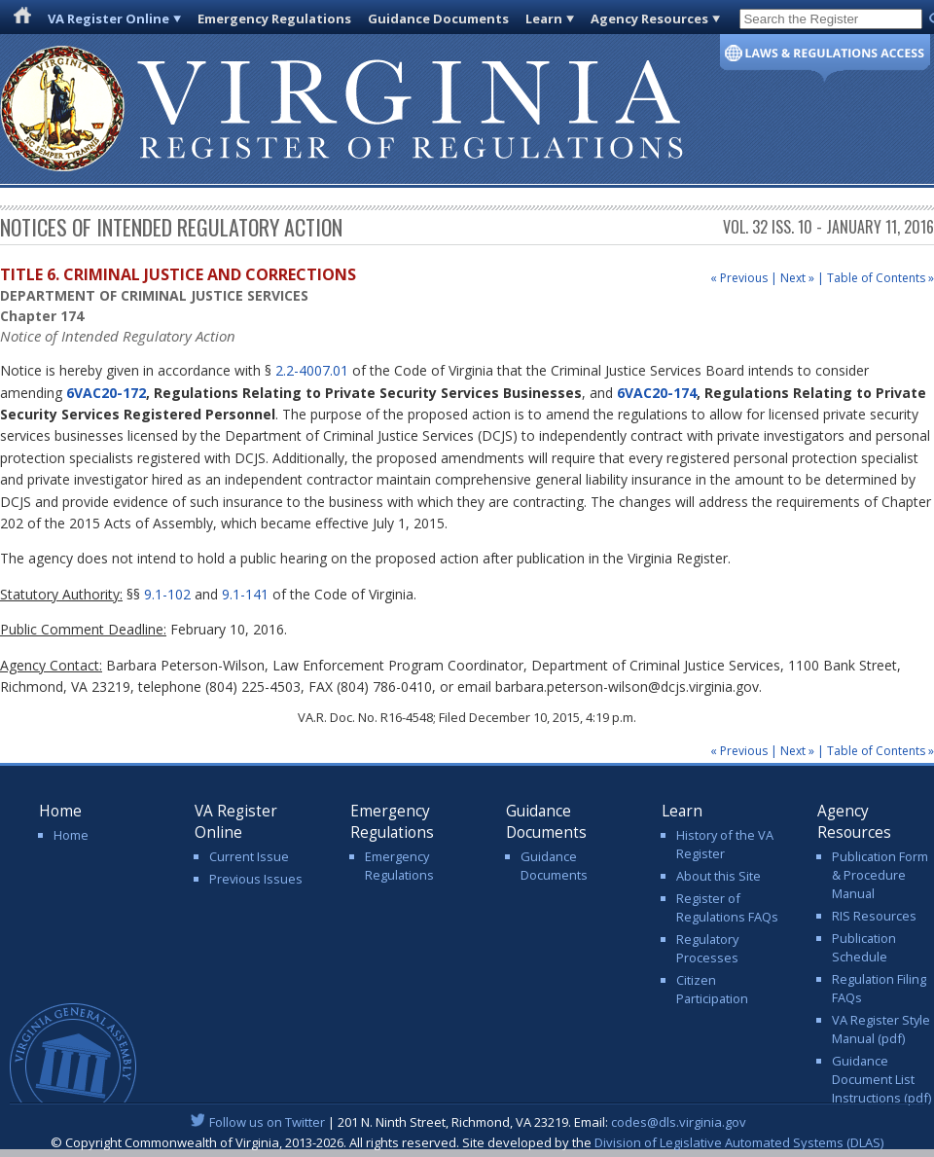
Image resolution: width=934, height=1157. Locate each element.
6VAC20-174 (657, 392)
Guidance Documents (438, 18)
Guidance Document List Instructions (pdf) (881, 1079)
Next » (797, 278)
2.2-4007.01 (311, 370)
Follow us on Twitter (267, 1122)
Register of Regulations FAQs (727, 907)
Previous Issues (256, 878)
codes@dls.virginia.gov (678, 1122)
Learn (543, 18)
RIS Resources (874, 915)
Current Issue (249, 856)
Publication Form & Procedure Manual (880, 875)
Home (71, 835)
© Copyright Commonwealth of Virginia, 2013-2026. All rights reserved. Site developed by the (467, 1142)
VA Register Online (108, 18)
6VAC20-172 (106, 392)
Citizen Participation (712, 989)
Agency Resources (649, 18)
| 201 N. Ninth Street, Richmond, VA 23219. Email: (467, 1122)
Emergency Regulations (274, 18)
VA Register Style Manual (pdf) (881, 1029)
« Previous (739, 278)
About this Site (718, 876)
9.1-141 (245, 594)
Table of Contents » (880, 278)
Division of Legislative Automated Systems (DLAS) (738, 1142)
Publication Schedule (864, 947)
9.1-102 (167, 594)
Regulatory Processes (707, 948)
